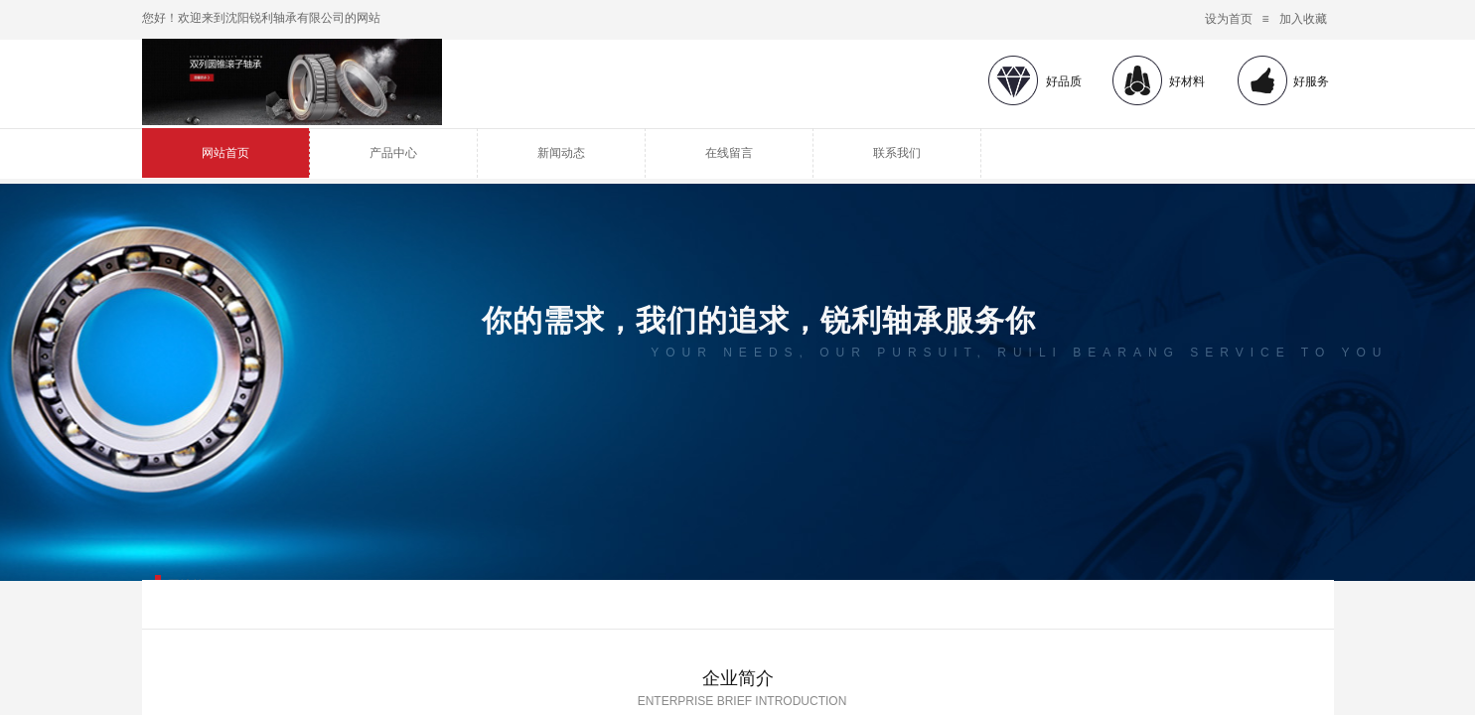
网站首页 (225, 153)
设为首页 (1229, 19)
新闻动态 (561, 153)
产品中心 (393, 153)
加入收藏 (1303, 19)
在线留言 (729, 153)
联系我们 (897, 153)
